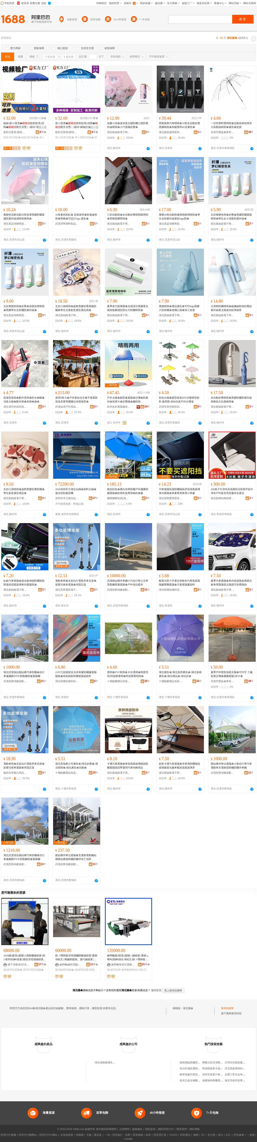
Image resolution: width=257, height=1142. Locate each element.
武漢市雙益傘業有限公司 (222, 132)
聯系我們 (181, 1129)
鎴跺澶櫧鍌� (12, 137)
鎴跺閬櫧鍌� (30, 137)
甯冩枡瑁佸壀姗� (33, 969)
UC (203, 1134)
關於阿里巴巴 (166, 1129)
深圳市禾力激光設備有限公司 (67, 498)
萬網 (195, 1134)
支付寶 (211, 1134)
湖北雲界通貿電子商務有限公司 (67, 589)
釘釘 (228, 1134)
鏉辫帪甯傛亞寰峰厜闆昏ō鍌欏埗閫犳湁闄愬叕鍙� (123, 964)
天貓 (88, 1134)
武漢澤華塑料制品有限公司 (67, 223)
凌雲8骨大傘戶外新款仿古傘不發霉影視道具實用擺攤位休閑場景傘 (76, 399)
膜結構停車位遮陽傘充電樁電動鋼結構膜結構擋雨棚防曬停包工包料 (75, 857)
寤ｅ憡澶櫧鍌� (64, 137)
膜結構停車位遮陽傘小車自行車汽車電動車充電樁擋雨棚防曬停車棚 (231, 765)
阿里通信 (185, 1134)
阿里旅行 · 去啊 (121, 1134)
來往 (220, 1134)
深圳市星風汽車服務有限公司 (219, 1074)
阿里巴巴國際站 (28, 1134)
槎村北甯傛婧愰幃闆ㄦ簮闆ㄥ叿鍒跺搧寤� (15, 132)
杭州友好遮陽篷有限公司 (119, 406)
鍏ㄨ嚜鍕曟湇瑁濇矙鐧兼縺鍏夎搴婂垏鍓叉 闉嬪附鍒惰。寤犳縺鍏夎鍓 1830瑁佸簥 (76, 957)
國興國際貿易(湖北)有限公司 (119, 498)
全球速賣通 (66, 1134)
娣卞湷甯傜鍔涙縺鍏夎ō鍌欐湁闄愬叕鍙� (19, 964)
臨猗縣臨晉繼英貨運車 (192, 1062)
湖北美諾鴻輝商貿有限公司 (15, 223)
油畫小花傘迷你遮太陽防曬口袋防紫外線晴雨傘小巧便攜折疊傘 (127, 125)
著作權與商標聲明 (106, 1129)
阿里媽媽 (138, 1134)
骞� (43, 132)
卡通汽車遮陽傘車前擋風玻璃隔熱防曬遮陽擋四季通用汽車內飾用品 (127, 765)
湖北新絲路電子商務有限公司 (119, 132)
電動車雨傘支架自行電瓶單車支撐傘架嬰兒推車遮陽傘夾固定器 (75, 582)
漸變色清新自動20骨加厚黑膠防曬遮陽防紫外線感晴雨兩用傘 (24, 216)
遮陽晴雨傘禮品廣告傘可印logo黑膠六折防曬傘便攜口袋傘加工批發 (179, 308)
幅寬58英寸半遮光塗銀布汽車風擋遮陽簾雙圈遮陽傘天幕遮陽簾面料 (179, 582)
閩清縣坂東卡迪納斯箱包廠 (217, 1068)
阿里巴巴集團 (8, 1134)
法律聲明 (124, 1129)
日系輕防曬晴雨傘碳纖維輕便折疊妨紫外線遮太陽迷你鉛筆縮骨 (231, 308)
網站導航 (195, 1129)
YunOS (173, 1134)
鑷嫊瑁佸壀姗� (12, 969)
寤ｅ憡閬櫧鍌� (84, 137)
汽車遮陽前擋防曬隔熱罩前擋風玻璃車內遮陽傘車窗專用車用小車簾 (179, 491)
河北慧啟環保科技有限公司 (240, 1068)
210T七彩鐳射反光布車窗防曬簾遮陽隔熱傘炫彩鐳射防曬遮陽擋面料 (76, 674)
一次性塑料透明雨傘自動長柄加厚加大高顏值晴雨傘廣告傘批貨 (231, 125)
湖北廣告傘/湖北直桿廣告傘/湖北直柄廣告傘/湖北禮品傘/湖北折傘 (180, 674)
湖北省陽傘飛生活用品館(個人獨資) (115, 1062)
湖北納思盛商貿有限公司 (170, 132)
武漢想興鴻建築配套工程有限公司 (119, 589)
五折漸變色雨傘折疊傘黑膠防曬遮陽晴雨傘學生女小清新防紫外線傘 (231, 216)
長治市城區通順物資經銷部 (195, 1068)
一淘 (107, 1134)
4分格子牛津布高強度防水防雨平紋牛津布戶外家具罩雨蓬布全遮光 (232, 491)
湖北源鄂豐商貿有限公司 (170, 498)
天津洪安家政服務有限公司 (240, 1062)
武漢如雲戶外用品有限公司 (67, 406)
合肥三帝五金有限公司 (237, 1074)
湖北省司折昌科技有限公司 (15, 406)
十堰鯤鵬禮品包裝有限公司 (119, 681)
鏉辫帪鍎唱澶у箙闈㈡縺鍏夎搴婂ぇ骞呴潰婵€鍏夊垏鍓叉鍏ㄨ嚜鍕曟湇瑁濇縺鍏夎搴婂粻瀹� (128, 957)
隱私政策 (150, 1129)
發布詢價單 (227, 1008)
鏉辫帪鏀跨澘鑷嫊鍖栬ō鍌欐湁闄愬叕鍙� (71, 964)
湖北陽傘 (188, 1008)
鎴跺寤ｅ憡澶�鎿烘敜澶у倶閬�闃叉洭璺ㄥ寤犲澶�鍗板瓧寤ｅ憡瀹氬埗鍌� (23, 125)
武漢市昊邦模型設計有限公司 (170, 406)
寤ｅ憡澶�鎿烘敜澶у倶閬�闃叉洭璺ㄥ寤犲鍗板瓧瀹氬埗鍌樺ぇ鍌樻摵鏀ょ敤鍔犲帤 (76, 125)
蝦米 (148, 1134)
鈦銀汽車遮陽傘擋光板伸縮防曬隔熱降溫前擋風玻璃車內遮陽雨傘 (24, 582)
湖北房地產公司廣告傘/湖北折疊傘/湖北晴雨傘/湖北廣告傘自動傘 (76, 765)
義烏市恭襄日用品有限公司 (15, 772)
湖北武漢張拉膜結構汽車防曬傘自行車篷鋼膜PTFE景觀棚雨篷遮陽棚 (24, 674)
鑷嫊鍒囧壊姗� (64, 969)
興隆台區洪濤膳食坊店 (215, 1062)
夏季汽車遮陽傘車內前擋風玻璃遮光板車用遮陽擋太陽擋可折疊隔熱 (231, 582)
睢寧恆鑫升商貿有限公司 (194, 1074)
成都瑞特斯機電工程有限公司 (219, 1080)
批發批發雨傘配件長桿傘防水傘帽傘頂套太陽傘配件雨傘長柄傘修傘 (24, 399)
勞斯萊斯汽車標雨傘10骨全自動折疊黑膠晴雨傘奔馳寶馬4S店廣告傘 (179, 125)
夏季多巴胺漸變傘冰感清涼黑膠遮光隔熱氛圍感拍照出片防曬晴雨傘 (127, 308)
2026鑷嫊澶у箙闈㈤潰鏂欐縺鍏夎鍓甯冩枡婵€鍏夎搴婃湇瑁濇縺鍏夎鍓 (24, 957)
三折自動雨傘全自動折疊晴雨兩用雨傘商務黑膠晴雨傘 (127, 216)
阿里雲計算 (160, 1134)
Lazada (128, 1138)
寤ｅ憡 (42, 127)
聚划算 (98, 1134)
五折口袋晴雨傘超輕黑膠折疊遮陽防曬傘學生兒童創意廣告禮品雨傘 (75, 308)
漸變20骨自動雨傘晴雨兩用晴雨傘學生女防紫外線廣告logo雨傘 (179, 216)
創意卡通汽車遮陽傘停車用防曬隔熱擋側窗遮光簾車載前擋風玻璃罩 (179, 765)
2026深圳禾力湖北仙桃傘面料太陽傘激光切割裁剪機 (75, 491)
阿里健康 (239, 1134)
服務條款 (137, 1129)
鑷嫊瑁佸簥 (82, 969)
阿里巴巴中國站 (48, 1134)
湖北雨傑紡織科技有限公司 (170, 589)
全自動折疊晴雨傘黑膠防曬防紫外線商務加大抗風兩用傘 (231, 399)
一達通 (250, 1134)
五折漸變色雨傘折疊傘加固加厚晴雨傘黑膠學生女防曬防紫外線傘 (24, 308)
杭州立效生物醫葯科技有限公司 (198, 1080)
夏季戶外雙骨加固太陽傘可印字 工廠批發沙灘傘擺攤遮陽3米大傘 (232, 674)
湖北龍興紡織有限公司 (222, 498)
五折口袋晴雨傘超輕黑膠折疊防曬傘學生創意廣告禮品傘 (24, 491)
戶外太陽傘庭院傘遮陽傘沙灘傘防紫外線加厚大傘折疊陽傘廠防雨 (127, 399)
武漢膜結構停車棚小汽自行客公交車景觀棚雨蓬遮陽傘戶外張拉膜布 (127, 582)
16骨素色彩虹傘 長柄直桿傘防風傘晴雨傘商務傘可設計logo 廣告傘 (76, 216)
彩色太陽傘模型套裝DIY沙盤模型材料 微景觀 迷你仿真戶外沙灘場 (179, 399)
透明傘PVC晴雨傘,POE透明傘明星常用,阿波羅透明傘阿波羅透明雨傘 (127, 674)
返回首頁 (156, 990)
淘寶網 (80, 1134)
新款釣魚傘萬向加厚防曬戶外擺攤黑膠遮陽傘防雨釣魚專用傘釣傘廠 (127, 491)
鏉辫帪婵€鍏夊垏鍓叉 (134, 969)
